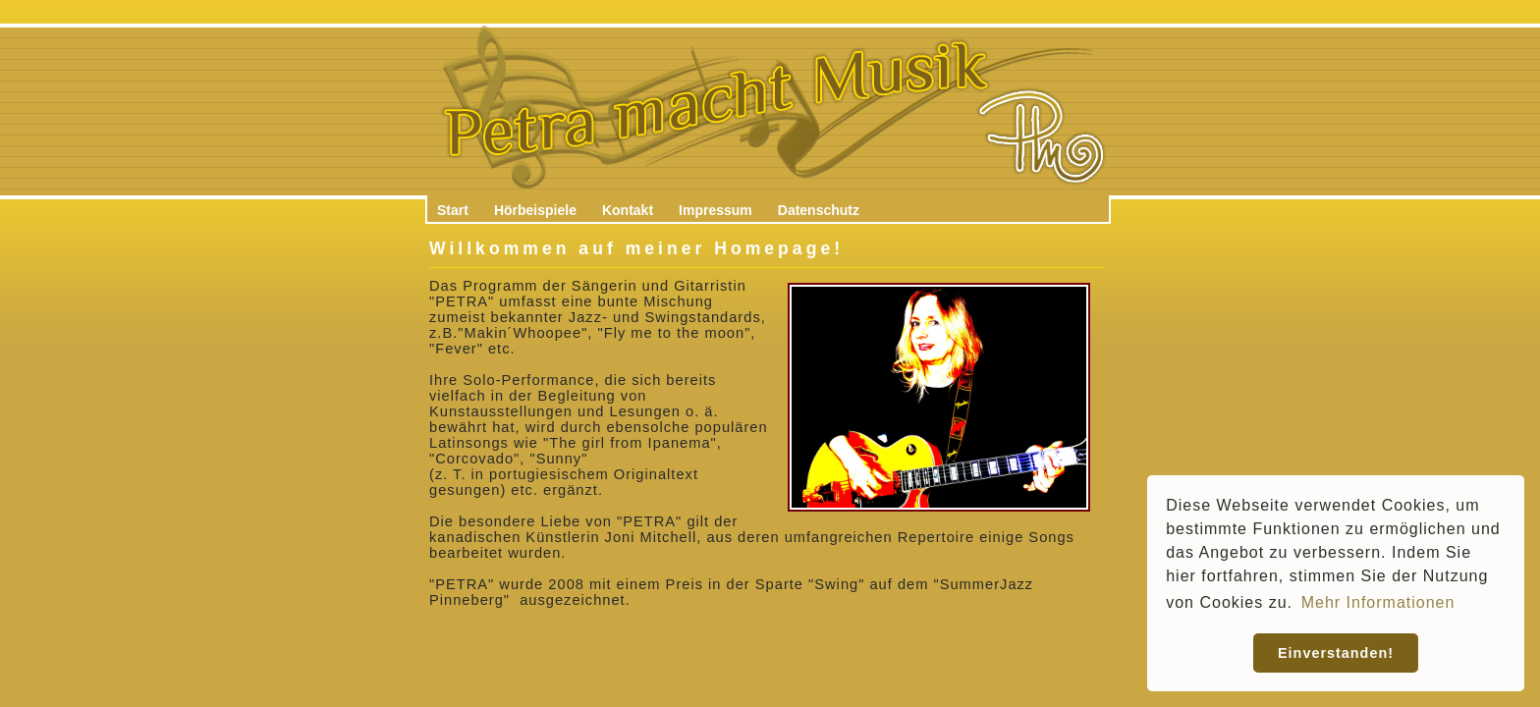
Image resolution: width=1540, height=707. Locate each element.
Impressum (715, 210)
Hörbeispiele (535, 210)
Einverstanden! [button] (1336, 653)
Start (452, 210)
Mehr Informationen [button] (1378, 602)
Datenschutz (818, 210)
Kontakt (627, 210)
